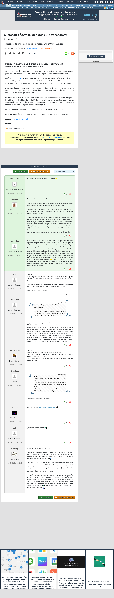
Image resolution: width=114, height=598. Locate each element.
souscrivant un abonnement (50, 137)
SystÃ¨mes (109, 5)
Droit (79, 2)
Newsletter (51, 2)
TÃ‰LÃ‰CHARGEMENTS (50, 8)
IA (39, 5)
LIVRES (37, 8)
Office (94, 5)
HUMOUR (90, 8)
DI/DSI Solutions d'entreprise (21, 5)
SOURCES (63, 8)
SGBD (88, 5)
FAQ (28, 2)
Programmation (79, 5)
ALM (43, 5)
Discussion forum (96, 56)
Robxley (14, 449)
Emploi (62, 2)
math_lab (15, 241)
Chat (42, 2)
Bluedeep (15, 371)
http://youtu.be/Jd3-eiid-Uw (47, 407)
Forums (10, 2)
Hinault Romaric (31, 48)
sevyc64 (14, 199)
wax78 (15, 407)
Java (57, 5)
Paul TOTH (14, 179)
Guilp (14, 274)
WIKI (78, 8)
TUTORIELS (15, 8)
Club (86, 2)
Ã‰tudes (71, 2)
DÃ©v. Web (64, 5)
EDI (71, 5)
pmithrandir (15, 350)
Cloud (34, 5)
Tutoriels (20, 2)
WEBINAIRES (29, 8)
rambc (15, 428)
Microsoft (50, 5)
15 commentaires (46, 48)
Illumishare (16, 79)
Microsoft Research (20, 119)
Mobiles (101, 5)
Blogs (34, 2)
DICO (83, 8)
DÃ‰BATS (71, 8)
